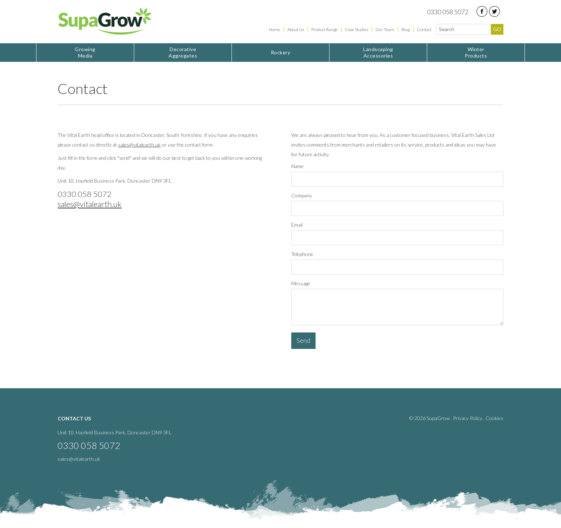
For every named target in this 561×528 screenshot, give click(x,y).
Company (301, 195)
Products (476, 52)
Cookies (494, 418)
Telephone (302, 254)
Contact (424, 29)
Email (297, 225)
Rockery (281, 52)
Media (85, 52)
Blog (405, 29)
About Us (295, 29)
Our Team (384, 29)
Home (274, 29)
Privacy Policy (467, 418)
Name (297, 166)
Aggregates (183, 52)
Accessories (378, 52)
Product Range (324, 29)
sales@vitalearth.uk (139, 145)
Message (300, 283)
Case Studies (356, 29)
